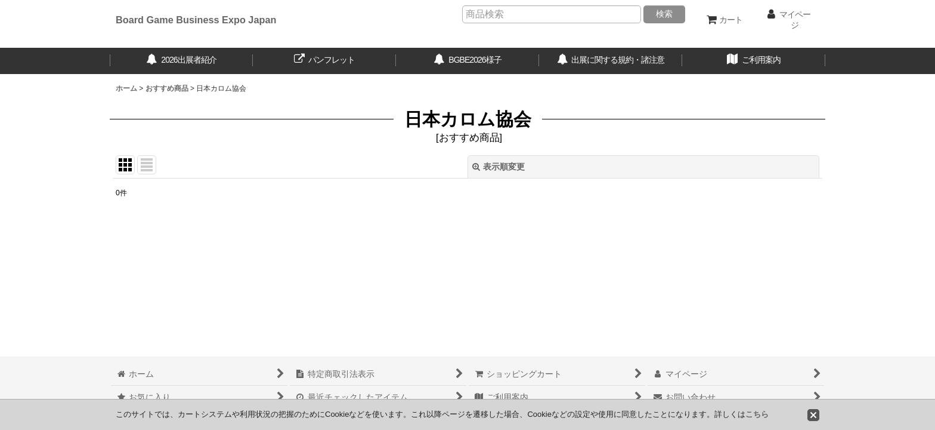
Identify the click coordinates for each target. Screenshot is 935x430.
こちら (757, 414)
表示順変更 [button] (498, 166)
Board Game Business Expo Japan (196, 19)
